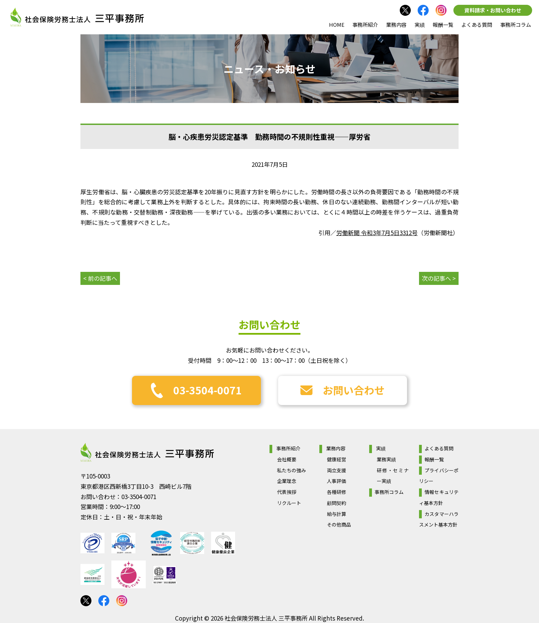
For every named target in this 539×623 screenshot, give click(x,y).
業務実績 (386, 459)
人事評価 (336, 480)
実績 (420, 24)
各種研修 (336, 491)
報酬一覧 (443, 24)
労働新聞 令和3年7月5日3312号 (377, 232)
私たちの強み (291, 470)
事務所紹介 (365, 24)
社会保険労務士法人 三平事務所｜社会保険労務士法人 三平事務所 (77, 17)
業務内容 (396, 24)
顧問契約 (336, 502)
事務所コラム (515, 24)
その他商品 (339, 524)
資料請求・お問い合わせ (492, 10)
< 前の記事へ (100, 278)
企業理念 (286, 480)
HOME (336, 24)
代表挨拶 (286, 491)
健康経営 (336, 459)
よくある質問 (476, 24)
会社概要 (286, 459)
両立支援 (336, 470)
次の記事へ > (439, 278)
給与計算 (336, 513)
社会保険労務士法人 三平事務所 (147, 452)
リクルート (289, 502)
